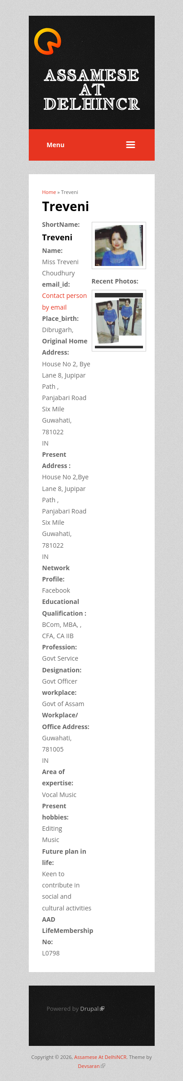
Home (49, 192)
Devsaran (91, 1066)
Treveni (57, 237)
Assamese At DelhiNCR (100, 1057)
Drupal (92, 1008)
